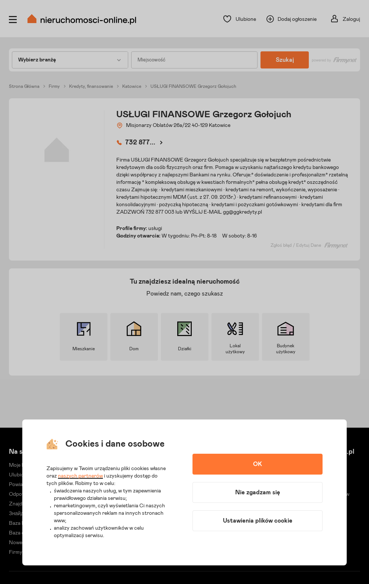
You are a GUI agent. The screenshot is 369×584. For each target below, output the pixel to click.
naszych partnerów (80, 476)
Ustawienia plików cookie (257, 521)
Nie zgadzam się (257, 492)
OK (257, 464)
